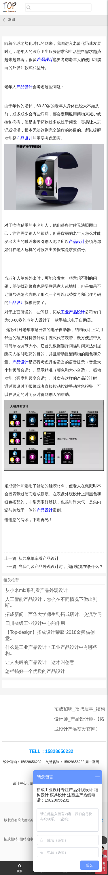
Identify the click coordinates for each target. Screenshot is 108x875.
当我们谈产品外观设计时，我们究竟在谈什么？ (60, 566)
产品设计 (45, 59)
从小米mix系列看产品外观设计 (36, 590)
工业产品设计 (73, 312)
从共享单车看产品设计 (38, 558)
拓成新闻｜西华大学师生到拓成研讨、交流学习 (53, 614)
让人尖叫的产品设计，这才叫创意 (39, 662)
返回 (9, 19)
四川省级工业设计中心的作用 (35, 623)
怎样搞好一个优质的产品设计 (35, 671)
